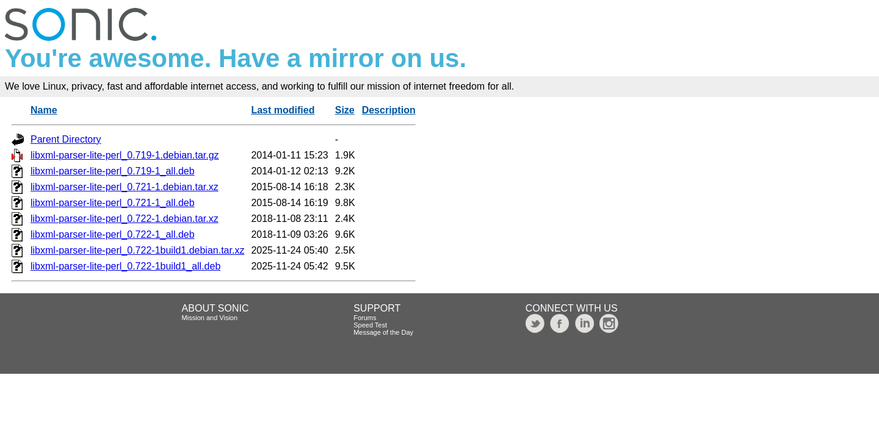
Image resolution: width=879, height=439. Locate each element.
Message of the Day (383, 332)
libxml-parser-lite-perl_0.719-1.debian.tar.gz (125, 155)
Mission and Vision (210, 317)
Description (389, 110)
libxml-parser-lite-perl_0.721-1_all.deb (113, 203)
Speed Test (370, 325)
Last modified (282, 110)
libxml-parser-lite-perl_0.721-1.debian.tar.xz (125, 187)
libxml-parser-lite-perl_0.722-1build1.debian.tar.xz (137, 250)
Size (345, 110)
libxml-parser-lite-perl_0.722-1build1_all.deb (125, 266)
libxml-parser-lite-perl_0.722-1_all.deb (113, 234)
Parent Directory (66, 139)
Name (44, 110)
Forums (364, 317)
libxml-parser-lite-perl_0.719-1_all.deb (113, 171)
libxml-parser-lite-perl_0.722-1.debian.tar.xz (125, 218)
